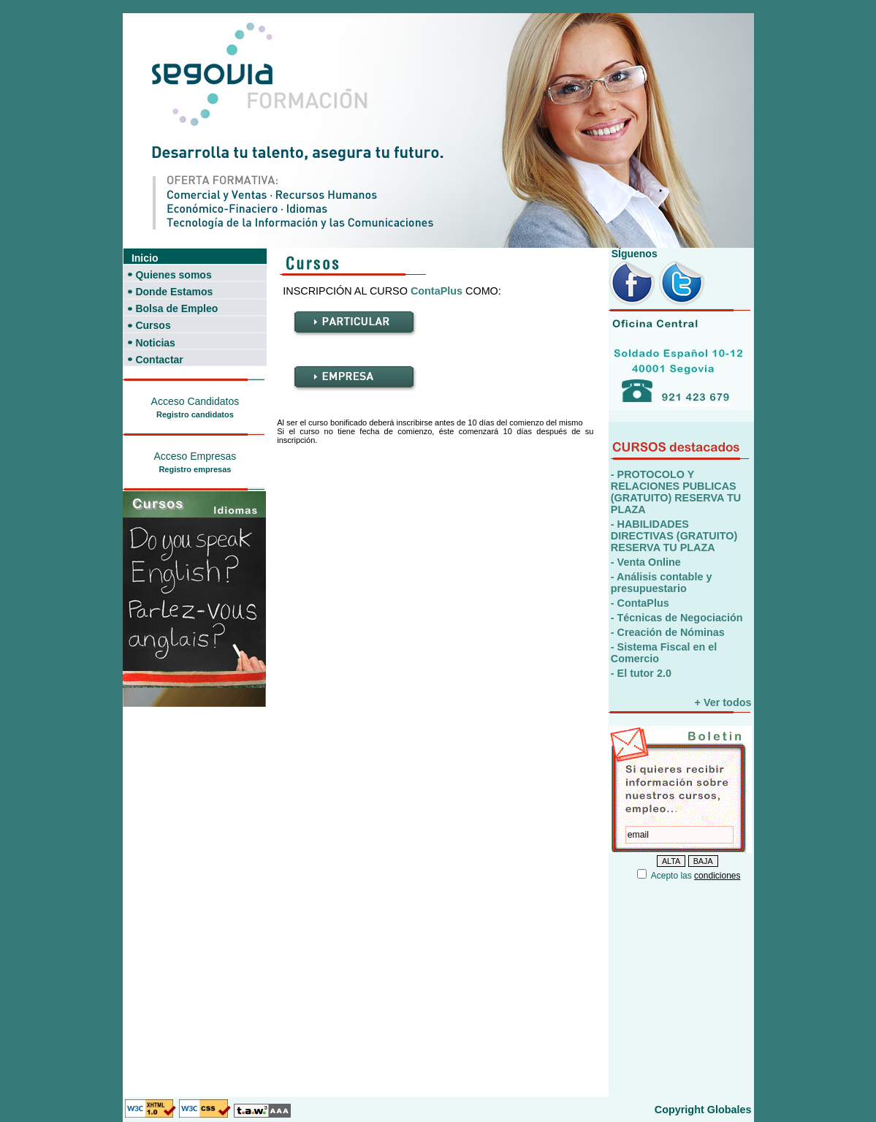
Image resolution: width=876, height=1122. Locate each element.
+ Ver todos (723, 702)
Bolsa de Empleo (176, 308)
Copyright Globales (703, 1109)
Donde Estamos (174, 291)
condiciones (717, 876)
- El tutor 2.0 (641, 673)
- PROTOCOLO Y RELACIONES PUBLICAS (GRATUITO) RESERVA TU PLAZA (676, 492)
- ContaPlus (640, 603)
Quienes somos (173, 275)
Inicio (145, 258)
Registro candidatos (195, 414)
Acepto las (696, 876)
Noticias (155, 343)
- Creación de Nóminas (668, 632)
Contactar (159, 359)
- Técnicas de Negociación (677, 617)
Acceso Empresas (194, 456)
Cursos (152, 325)
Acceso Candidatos (195, 401)
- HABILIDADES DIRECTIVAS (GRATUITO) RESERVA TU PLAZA (674, 535)
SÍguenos (633, 253)
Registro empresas (195, 469)
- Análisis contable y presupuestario (661, 582)
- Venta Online (646, 562)
